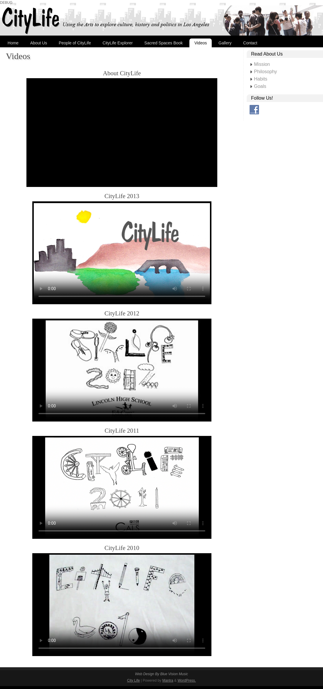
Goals (260, 86)
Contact (250, 43)
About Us (38, 43)
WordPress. (187, 680)
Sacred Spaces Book (163, 43)
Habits (260, 78)
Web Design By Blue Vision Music (161, 674)
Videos (200, 43)
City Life (133, 680)
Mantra (167, 680)
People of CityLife (75, 43)
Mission (262, 64)
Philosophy (265, 71)
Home (13, 43)
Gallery (224, 43)
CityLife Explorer (117, 43)
